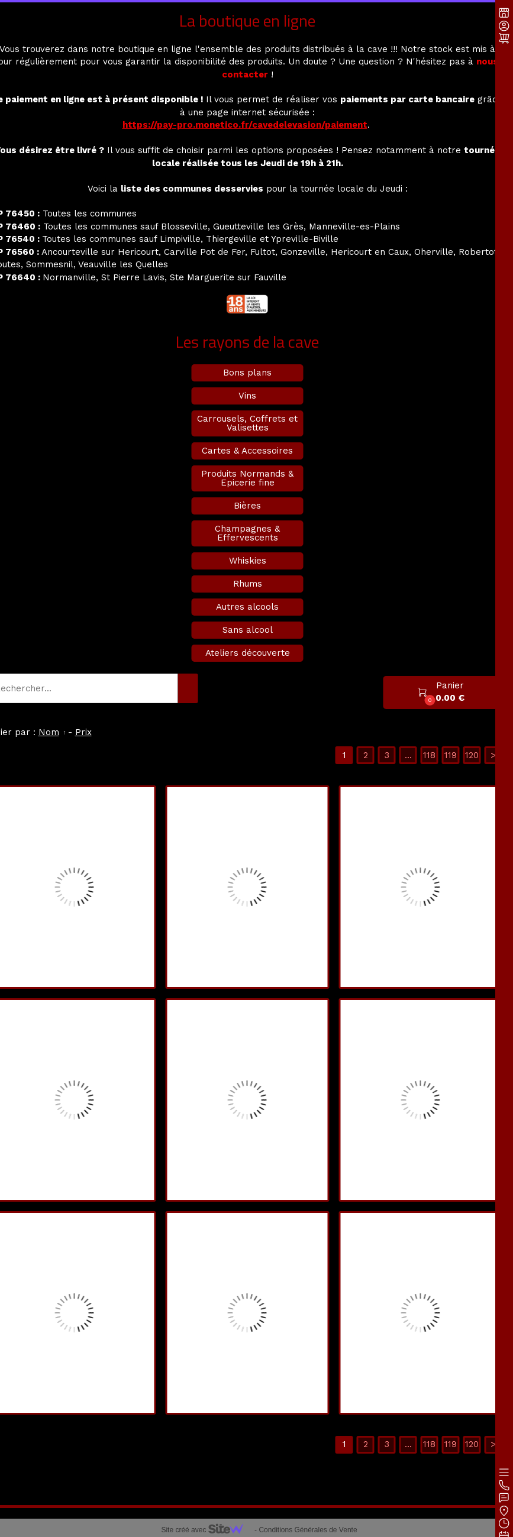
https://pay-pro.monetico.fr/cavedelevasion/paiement (244, 124)
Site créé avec (206, 1530)
